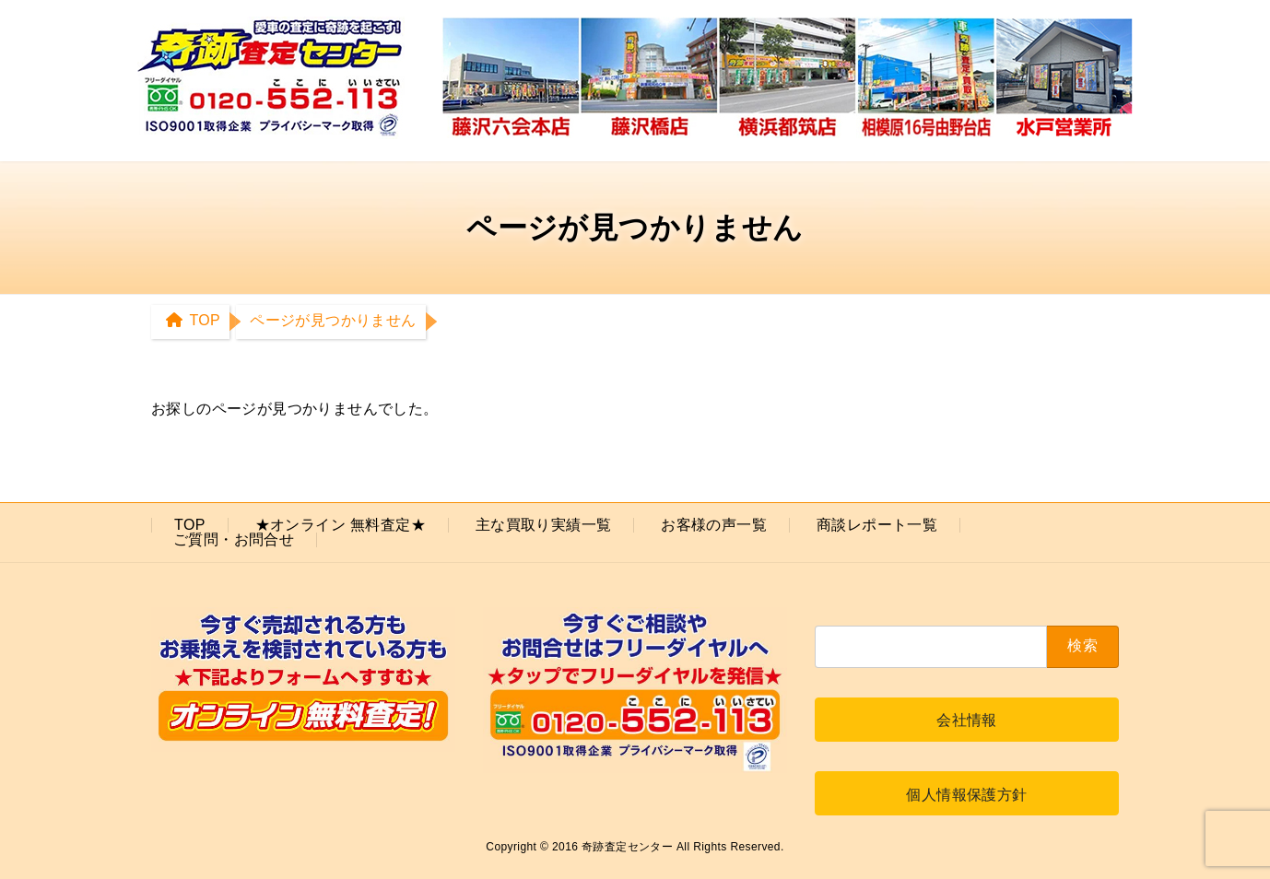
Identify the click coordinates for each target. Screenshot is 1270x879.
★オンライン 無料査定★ (340, 525)
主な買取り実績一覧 (544, 525)
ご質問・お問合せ (233, 539)
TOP (190, 525)
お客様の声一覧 (714, 525)
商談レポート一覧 (877, 525)
